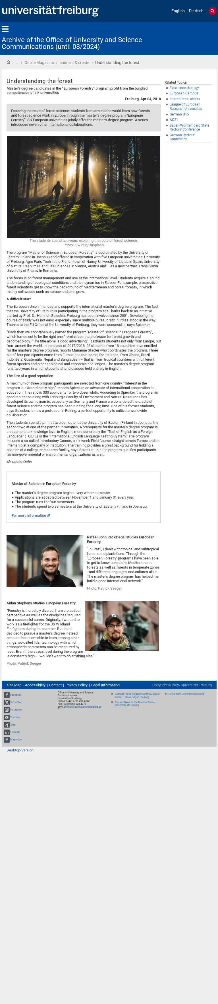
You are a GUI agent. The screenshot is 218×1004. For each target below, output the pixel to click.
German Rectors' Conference (182, 137)
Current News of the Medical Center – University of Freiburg (136, 704)
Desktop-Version (20, 750)
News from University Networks (186, 694)
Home (8, 62)
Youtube (15, 717)
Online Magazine (39, 62)
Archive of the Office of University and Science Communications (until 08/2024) (72, 43)
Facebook (16, 694)
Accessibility (35, 685)
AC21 (174, 120)
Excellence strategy (184, 88)
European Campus (184, 93)
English (178, 11)
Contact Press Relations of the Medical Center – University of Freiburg (137, 696)
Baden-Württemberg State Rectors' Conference (189, 127)
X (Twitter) (16, 702)
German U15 (179, 114)
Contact (55, 685)
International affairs (185, 99)
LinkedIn (15, 732)
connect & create (74, 62)
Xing (12, 724)
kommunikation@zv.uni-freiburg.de (81, 706)
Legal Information (105, 685)
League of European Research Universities (186, 106)
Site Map (14, 685)
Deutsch (196, 11)
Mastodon (16, 739)
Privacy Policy (76, 685)
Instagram (16, 709)
